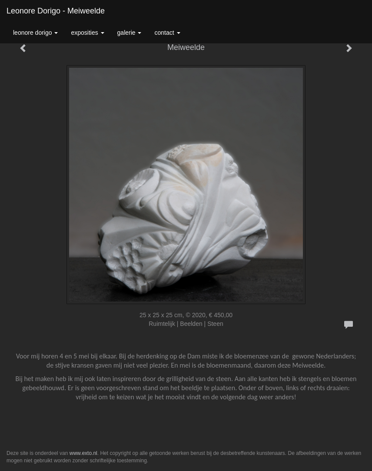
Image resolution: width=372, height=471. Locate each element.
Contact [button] (167, 32)
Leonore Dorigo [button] (35, 32)
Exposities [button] (87, 32)
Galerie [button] (129, 32)
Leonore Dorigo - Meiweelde (56, 11)
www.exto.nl (83, 453)
